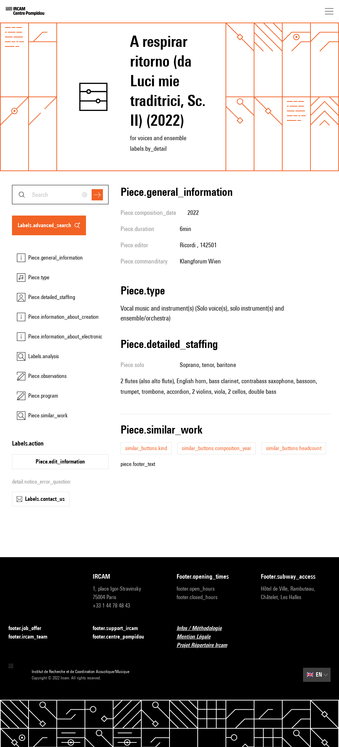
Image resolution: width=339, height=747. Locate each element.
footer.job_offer (29, 628)
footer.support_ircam (119, 628)
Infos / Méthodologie (203, 628)
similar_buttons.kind (146, 448)
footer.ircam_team (32, 637)
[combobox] (60, 194)
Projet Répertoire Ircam (206, 645)
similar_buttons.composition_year (216, 448)
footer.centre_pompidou (123, 637)
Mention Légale (198, 637)
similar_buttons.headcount (293, 448)
